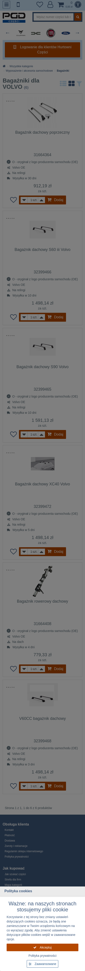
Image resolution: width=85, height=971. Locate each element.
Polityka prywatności (42, 955)
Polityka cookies (18, 891)
